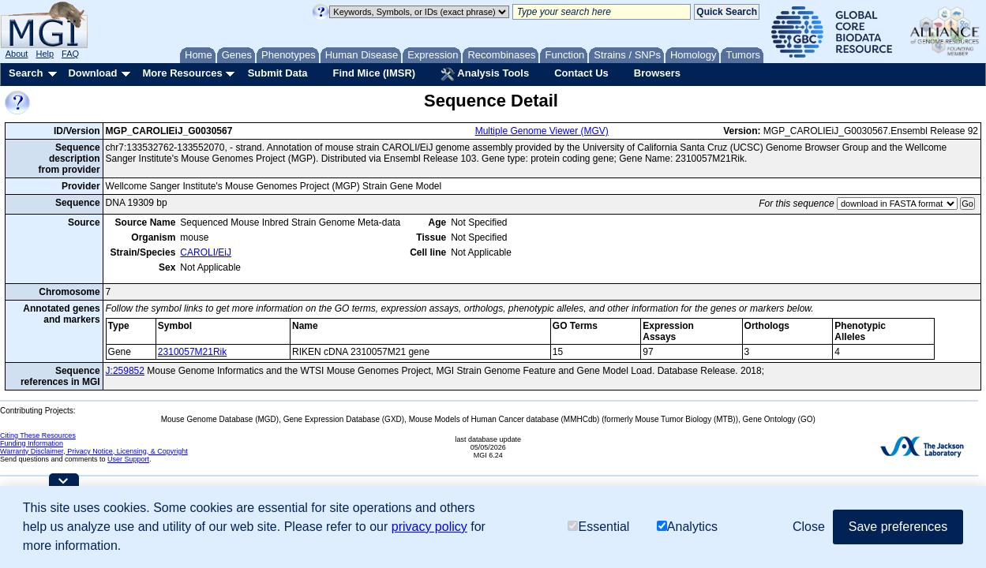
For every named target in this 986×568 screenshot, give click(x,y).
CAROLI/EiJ (205, 252)
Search (26, 73)
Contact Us (581, 73)
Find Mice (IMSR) (373, 73)
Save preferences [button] (898, 526)
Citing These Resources (38, 435)
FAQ (70, 53)
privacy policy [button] (429, 526)
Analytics (687, 526)
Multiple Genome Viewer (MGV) (542, 130)
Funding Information (31, 443)
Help (45, 53)
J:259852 (125, 370)
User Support (128, 459)
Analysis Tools (485, 74)
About (17, 53)
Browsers (657, 73)
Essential (598, 526)
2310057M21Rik (192, 351)
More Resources (182, 73)
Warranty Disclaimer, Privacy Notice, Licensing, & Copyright (94, 451)
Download (92, 73)
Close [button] (809, 526)
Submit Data (278, 73)
